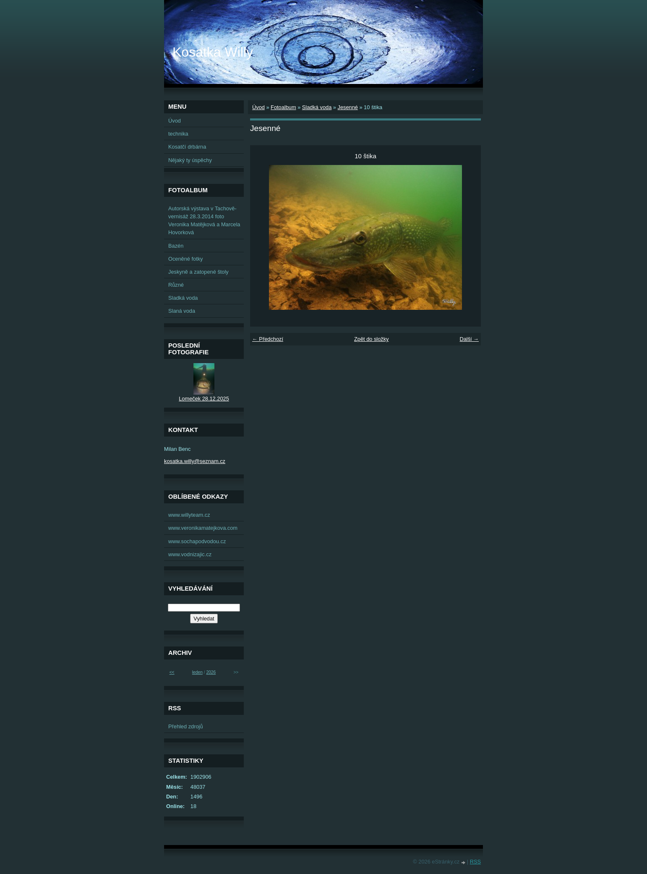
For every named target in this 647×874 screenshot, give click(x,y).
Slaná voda (181, 311)
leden (197, 672)
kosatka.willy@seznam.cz (194, 461)
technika (178, 134)
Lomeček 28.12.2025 (204, 398)
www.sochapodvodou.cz (197, 541)
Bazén (175, 246)
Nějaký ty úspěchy (190, 160)
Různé (176, 285)
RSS (475, 861)
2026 (211, 672)
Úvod (258, 107)
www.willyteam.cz (189, 515)
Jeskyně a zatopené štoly (198, 272)
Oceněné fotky (185, 259)
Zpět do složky (371, 339)
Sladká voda (316, 107)
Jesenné (347, 107)
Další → (469, 339)
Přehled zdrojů (185, 726)
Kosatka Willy (212, 52)
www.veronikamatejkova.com (202, 528)
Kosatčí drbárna (187, 147)
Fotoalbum (283, 107)
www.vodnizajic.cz (189, 554)
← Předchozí (267, 339)
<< (172, 672)
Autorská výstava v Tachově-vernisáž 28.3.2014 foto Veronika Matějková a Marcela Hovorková (204, 220)
